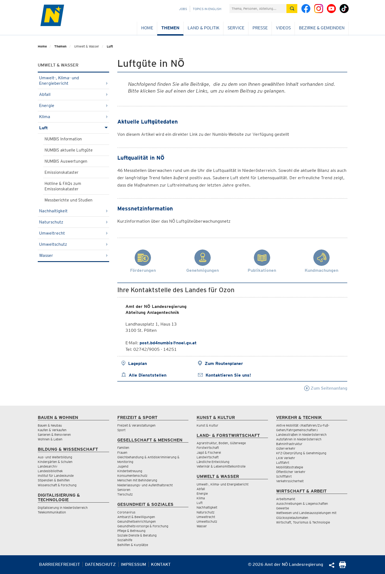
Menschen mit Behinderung (137, 480)
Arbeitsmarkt (285, 499)
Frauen (122, 452)
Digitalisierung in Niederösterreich (63, 508)
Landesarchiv (47, 466)
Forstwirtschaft (208, 448)
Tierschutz (125, 494)
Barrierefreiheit (59, 564)
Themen (170, 27)
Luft (110, 46)
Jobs (183, 9)
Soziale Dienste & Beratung (137, 535)
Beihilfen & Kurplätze (132, 545)
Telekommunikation (52, 512)
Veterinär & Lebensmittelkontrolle (221, 466)
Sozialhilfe (124, 540)
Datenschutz (100, 564)
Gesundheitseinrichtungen (136, 521)
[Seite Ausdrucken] (342, 566)
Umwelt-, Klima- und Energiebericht (73, 80)
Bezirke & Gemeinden (322, 27)
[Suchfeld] (257, 8)
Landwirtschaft (208, 457)
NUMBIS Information (63, 139)
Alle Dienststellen (147, 375)
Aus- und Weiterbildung (55, 457)
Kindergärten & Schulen (55, 462)
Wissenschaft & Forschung (57, 485)
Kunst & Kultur (207, 425)
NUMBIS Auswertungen (66, 161)
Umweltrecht (73, 233)
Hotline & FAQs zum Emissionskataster (63, 186)
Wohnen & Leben (50, 439)
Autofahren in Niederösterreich (298, 439)
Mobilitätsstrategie (289, 467)
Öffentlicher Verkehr (290, 472)
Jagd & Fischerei (209, 452)
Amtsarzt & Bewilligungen (136, 517)
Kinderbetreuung (129, 471)
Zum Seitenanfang (325, 388)
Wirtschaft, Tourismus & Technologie (303, 522)
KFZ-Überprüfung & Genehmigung (301, 453)
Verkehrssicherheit (290, 481)
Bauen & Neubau (50, 425)
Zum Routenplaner (224, 363)
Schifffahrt (284, 476)
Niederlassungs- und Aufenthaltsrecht (145, 485)
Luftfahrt (282, 463)
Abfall (73, 94)
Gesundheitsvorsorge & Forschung (142, 526)
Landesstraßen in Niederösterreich (301, 435)
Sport (121, 430)
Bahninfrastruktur (289, 444)
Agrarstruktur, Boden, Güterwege (221, 443)
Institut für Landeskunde (56, 476)
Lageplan (137, 363)
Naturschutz (73, 222)
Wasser (73, 255)
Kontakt (161, 564)
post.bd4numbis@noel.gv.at (168, 342)
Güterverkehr (285, 448)
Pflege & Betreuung (131, 531)
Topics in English (207, 9)
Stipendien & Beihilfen (54, 480)
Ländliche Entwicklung (213, 462)
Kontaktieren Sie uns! (228, 375)
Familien (123, 448)
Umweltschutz (73, 244)
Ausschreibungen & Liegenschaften (302, 504)
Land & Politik (203, 27)
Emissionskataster (61, 172)
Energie (73, 105)
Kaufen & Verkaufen (52, 430)
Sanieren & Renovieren (54, 435)
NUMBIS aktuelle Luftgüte (69, 150)
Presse (260, 27)
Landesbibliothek (50, 471)
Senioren (123, 490)
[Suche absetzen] (291, 8)
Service (236, 27)
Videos (283, 27)
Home (147, 27)
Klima (73, 116)
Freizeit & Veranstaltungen (136, 425)
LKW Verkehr (285, 458)
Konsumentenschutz (132, 476)
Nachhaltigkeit (73, 210)
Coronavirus (126, 512)
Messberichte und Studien (69, 200)
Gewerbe (282, 508)
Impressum (133, 564)
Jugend (122, 466)
